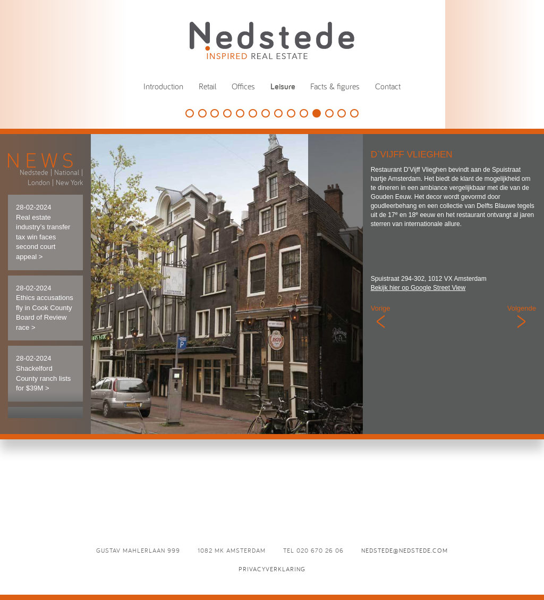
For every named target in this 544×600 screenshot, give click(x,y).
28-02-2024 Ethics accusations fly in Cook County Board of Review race (44, 307)
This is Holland (202, 113)
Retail (208, 86)
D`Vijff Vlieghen (316, 113)
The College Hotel (227, 113)
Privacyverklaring (272, 569)
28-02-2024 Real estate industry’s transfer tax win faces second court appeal (43, 232)
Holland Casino (240, 113)
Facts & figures (335, 86)
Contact (388, 86)
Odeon (341, 113)
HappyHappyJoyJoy (214, 113)
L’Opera (354, 113)
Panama (278, 113)
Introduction (163, 86)
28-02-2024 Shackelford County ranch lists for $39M (43, 373)
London (39, 182)
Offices (243, 86)
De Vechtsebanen (265, 113)
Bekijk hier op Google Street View (418, 287)
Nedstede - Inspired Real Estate (272, 40)
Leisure (282, 86)
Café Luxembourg (304, 113)
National (66, 172)
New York (69, 182)
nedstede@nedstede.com (404, 550)
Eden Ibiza (291, 113)
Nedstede (34, 172)
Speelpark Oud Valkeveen (253, 113)
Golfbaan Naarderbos (189, 113)
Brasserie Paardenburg (329, 113)
